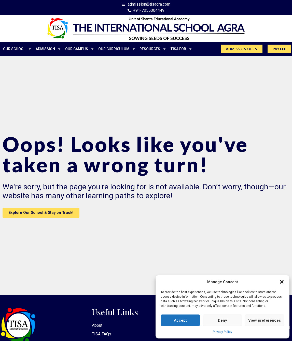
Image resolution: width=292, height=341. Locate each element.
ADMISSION (48, 49)
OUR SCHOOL (17, 49)
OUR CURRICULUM (116, 49)
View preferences (264, 320)
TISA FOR (181, 49)
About (97, 325)
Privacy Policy (222, 332)
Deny (222, 320)
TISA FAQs (101, 334)
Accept (180, 320)
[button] (281, 281)
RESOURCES (153, 49)
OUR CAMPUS (79, 49)
